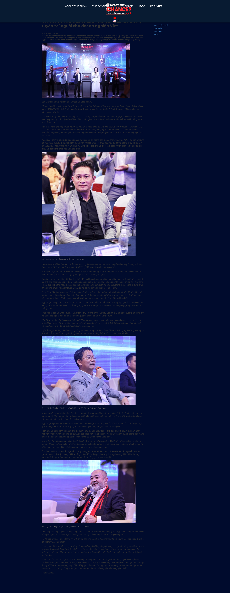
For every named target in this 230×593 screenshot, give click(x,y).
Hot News (158, 31)
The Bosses (100, 6)
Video (141, 6)
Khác (156, 34)
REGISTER (156, 6)
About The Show (76, 6)
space (129, 6)
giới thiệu (158, 28)
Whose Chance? (161, 25)
